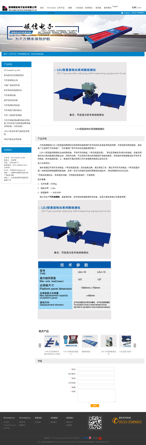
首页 (42, 8)
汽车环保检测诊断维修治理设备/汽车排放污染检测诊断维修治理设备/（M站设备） (17, 123)
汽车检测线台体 (23, 54)
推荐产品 (22, 422)
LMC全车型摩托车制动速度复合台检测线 (52, 354)
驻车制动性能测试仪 (13, 90)
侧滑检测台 (86, 352)
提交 (95, 406)
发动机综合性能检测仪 (14, 75)
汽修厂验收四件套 (12, 85)
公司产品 (61, 8)
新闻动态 (38, 418)
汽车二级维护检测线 (13, 115)
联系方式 (69, 422)
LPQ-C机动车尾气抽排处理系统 (17, 132)
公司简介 (6, 422)
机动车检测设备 (37, 54)
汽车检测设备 (10, 95)
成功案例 (54, 418)
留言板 (98, 8)
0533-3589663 (138, 13)
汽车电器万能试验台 (13, 110)
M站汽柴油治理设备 (13, 139)
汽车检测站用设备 (12, 105)
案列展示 (108, 8)
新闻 (70, 8)
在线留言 (69, 425)
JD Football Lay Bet (51, 8)
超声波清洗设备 (11, 100)
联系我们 (89, 8)
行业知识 (79, 8)
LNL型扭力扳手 (126, 352)
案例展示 (22, 425)
